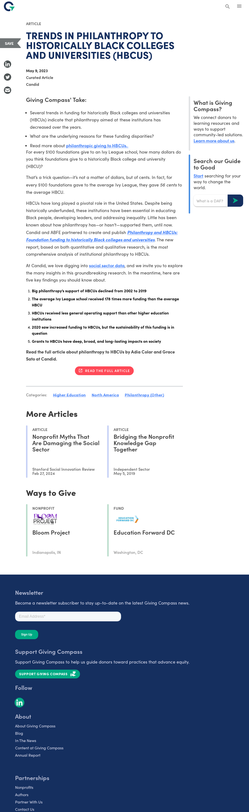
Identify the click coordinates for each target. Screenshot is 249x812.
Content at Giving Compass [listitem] (39, 747)
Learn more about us (214, 140)
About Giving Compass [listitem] (35, 725)
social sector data (106, 265)
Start (198, 176)
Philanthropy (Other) (144, 394)
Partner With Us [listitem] (29, 801)
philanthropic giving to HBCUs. (97, 145)
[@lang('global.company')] (9, 6)
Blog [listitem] (19, 733)
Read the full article (107, 370)
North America (105, 394)
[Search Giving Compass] (227, 7)
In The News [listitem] (25, 740)
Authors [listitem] (21, 794)
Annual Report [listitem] (27, 755)
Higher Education (69, 394)
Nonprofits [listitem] (24, 787)
